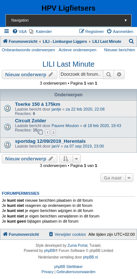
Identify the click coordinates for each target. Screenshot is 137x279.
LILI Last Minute (68, 64)
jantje (56, 109)
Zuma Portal (77, 245)
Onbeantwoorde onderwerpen (28, 50)
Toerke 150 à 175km (37, 104)
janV (56, 146)
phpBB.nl (90, 257)
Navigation (71, 20)
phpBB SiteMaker (68, 267)
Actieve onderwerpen (77, 50)
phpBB (49, 251)
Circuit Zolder (30, 120)
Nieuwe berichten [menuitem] (119, 50)
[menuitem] (19, 31)
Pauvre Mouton (65, 125)
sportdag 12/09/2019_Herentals (50, 141)
